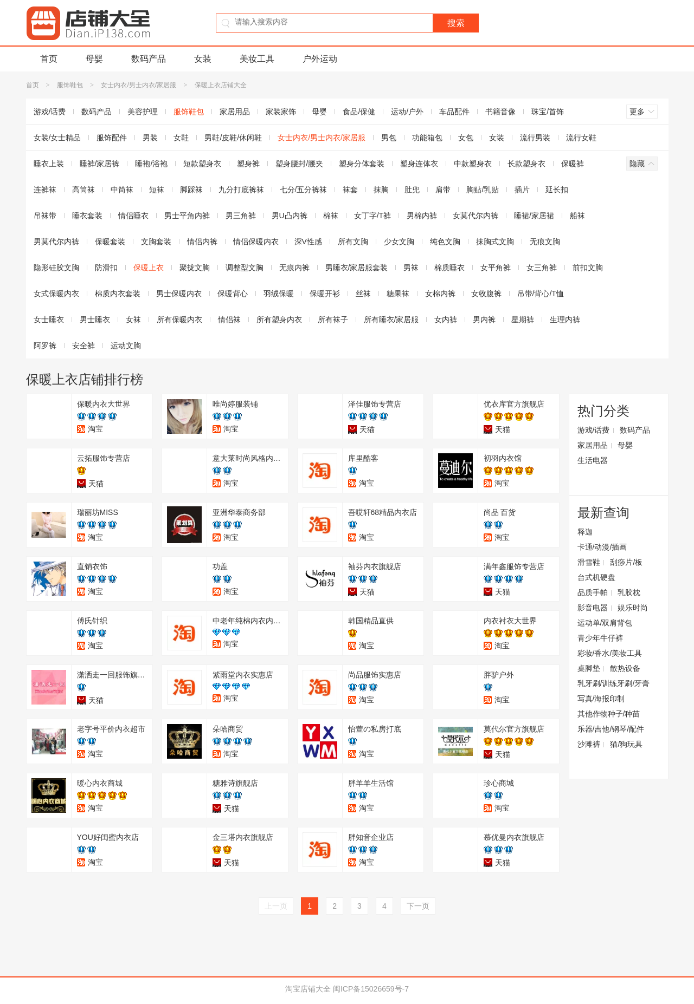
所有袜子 (333, 319)
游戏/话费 (50, 111)
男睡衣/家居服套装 (356, 267)
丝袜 (363, 293)
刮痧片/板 (626, 562)
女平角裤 (495, 267)
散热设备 (625, 668)
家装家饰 (281, 111)
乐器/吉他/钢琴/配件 (611, 729)
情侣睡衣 (133, 215)
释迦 (585, 531)
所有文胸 (353, 241)
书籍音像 (500, 111)
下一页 (418, 906)
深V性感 (308, 241)
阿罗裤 (45, 345)
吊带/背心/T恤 (540, 293)
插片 (522, 189)
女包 (465, 137)
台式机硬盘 (596, 577)
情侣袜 (229, 319)
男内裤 (484, 319)
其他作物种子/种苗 (608, 713)
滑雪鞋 (588, 562)
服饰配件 (112, 137)
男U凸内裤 (289, 215)
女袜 (133, 319)
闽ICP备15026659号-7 (371, 989)
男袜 (411, 267)
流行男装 (535, 137)
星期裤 (522, 319)
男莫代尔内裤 (56, 241)
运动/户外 (407, 111)
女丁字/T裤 (372, 215)
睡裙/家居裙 (534, 215)
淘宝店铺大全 (308, 989)
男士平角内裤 (187, 215)
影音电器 (592, 607)
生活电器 (592, 460)
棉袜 (330, 215)
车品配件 (454, 111)
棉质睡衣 (449, 267)
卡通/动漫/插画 (602, 547)
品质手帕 (592, 592)
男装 (150, 137)
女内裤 (445, 319)
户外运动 (320, 58)
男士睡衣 (95, 319)
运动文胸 (126, 345)
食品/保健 (359, 111)
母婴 (94, 58)
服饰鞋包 (70, 85)
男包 (388, 137)
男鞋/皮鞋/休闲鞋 (233, 137)
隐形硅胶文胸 (56, 267)
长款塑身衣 (526, 163)
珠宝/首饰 (547, 111)
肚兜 (412, 189)
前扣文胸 (588, 267)
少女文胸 (399, 241)
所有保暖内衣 (179, 319)
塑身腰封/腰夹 (299, 163)
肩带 (443, 189)
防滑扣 (106, 267)
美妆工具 (257, 58)
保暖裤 (572, 163)
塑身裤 (248, 163)
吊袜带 (45, 215)
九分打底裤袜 (241, 189)
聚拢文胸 (194, 267)
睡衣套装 (87, 215)
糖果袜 (398, 293)
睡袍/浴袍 (151, 163)
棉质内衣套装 (117, 293)
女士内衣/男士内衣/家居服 (138, 85)
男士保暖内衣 (179, 293)
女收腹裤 (486, 293)
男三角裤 (241, 215)
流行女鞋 (581, 137)
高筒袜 (83, 189)
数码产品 (148, 58)
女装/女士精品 (57, 137)
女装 (202, 58)
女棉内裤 (440, 293)
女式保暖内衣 (56, 293)
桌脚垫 (588, 668)
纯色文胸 (445, 241)
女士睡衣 (49, 319)
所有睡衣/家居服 (391, 319)
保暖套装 (110, 241)
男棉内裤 (422, 215)
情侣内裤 (202, 241)
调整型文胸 (245, 267)
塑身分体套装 (361, 163)
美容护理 (142, 111)
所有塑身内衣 (279, 319)
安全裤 (83, 345)
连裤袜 (45, 189)
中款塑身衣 (473, 163)
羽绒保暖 (279, 293)
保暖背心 (232, 293)
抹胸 (381, 189)
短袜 (156, 189)
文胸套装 (156, 241)
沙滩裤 (588, 744)
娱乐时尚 (633, 607)
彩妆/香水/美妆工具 (609, 653)
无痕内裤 (294, 267)
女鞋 (181, 137)
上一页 (276, 906)
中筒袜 (122, 189)
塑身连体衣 (419, 163)
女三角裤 (541, 267)
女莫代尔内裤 (475, 215)
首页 (48, 58)
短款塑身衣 (202, 163)
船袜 (577, 215)
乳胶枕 (629, 592)
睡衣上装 (49, 163)
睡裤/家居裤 (100, 163)
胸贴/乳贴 (482, 189)
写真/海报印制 (601, 698)
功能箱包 (427, 137)
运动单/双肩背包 (605, 622)
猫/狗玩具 (626, 744)
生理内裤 (565, 319)
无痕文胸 (545, 241)
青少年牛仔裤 (600, 638)
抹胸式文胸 (495, 241)
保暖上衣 (148, 267)
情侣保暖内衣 (256, 241)
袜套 (350, 189)
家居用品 (235, 111)
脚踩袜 (191, 189)
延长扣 (556, 189)
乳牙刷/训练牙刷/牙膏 (613, 683)
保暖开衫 (325, 293)
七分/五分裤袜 (303, 189)
